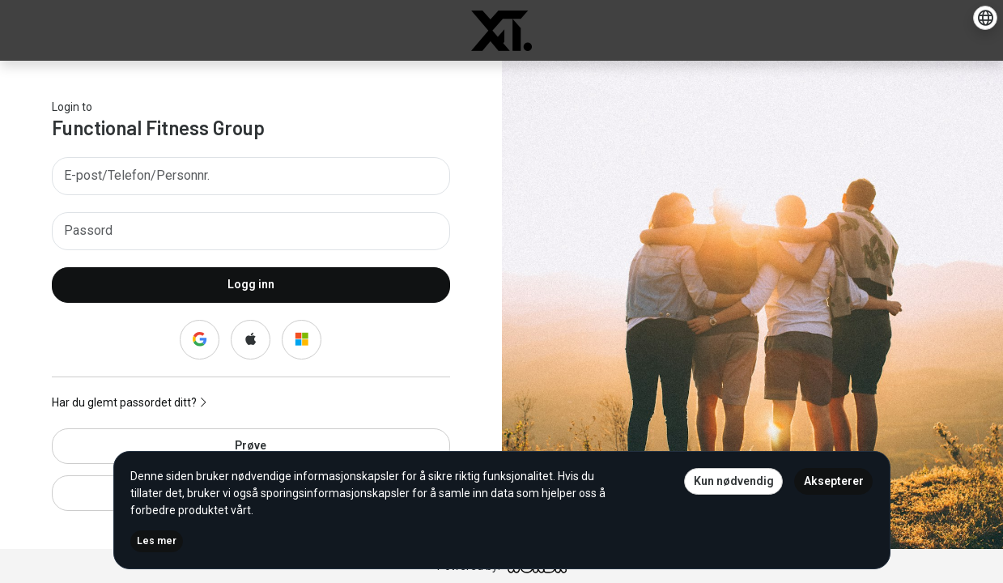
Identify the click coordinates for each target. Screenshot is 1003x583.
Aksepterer (834, 480)
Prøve (250, 445)
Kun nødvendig (734, 480)
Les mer (156, 541)
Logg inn (250, 284)
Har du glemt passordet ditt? (129, 402)
